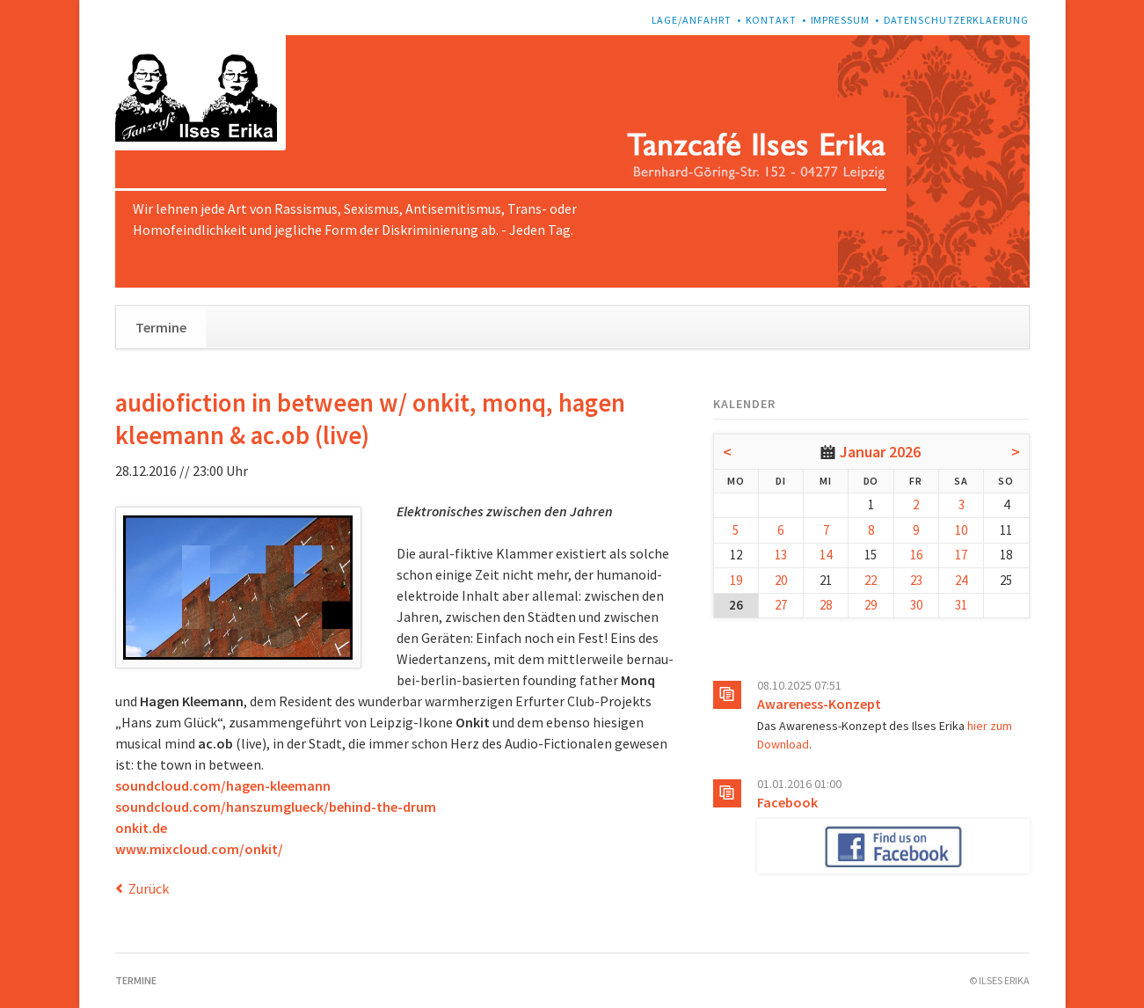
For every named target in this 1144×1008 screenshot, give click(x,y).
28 (826, 604)
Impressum (841, 19)
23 (916, 580)
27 (781, 604)
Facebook (787, 802)
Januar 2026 (880, 452)
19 (736, 580)
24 (961, 580)
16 (916, 554)
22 (870, 580)
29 (870, 604)
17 (961, 554)
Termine (160, 327)
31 (961, 604)
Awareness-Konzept (819, 703)
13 (781, 554)
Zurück (148, 888)
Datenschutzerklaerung (957, 19)
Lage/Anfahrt (692, 19)
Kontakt (772, 19)
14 (826, 554)
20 (781, 580)
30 (916, 604)
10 (961, 530)
